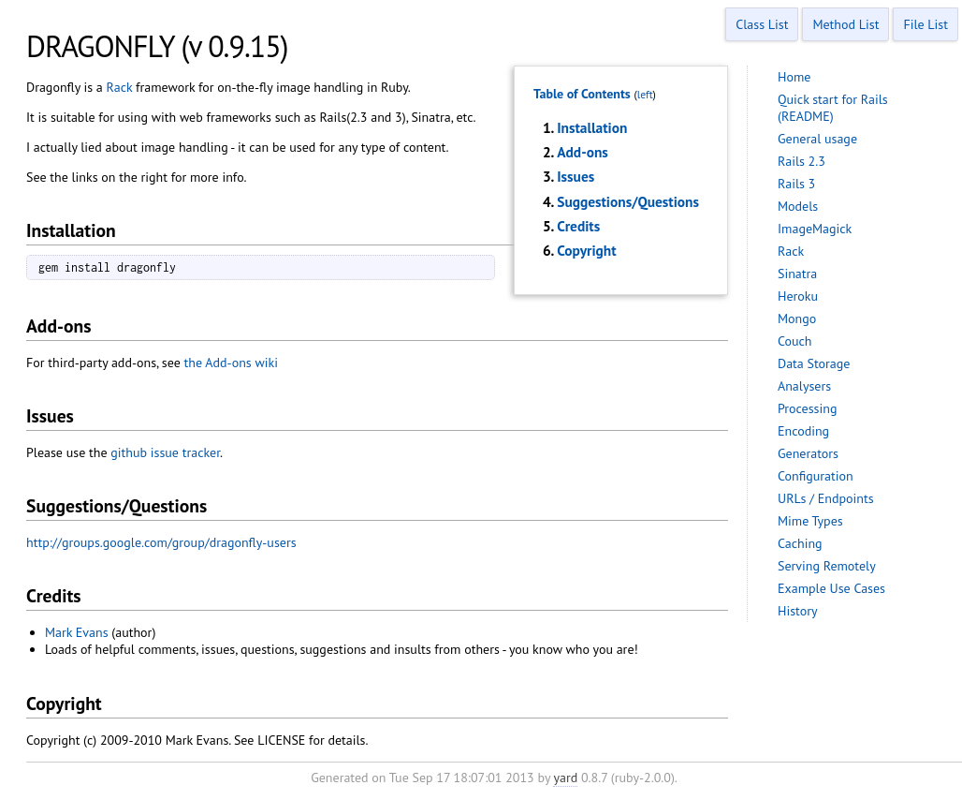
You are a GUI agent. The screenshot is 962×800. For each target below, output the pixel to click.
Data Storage (814, 363)
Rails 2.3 (801, 161)
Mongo (797, 318)
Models (798, 206)
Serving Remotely (827, 565)
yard (565, 777)
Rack (120, 87)
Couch (795, 341)
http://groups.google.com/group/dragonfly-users (161, 542)
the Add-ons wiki (231, 362)
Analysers (804, 386)
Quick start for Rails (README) (833, 108)
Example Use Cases (831, 588)
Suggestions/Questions (628, 201)
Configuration (815, 475)
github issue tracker (165, 452)
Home (794, 76)
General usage (817, 138)
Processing (807, 408)
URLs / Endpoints (826, 498)
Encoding (803, 430)
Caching (800, 543)
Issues (575, 176)
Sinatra (797, 273)
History (797, 610)
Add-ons (582, 151)
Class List (762, 24)
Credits (578, 225)
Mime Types (810, 520)
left (645, 94)
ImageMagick (815, 228)
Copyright (586, 250)
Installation (592, 127)
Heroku (798, 296)
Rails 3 (796, 183)
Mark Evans (77, 632)
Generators (808, 453)
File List (925, 24)
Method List (845, 24)
